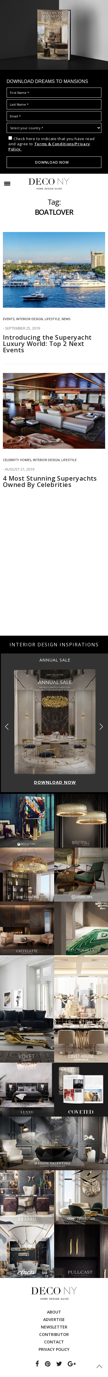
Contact (54, 1342)
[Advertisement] (54, 576)
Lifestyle (52, 319)
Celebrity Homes (17, 460)
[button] (101, 726)
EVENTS (8, 319)
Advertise (54, 1319)
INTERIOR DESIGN (29, 319)
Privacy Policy (54, 1349)
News (66, 319)
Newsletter (54, 1327)
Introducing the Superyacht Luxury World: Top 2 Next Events (47, 343)
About (54, 1312)
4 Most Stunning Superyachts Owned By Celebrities (50, 481)
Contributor (54, 1334)
